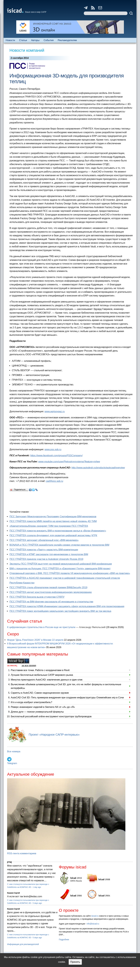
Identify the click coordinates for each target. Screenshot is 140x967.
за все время (29, 665)
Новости (10, 40)
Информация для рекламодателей (23, 944)
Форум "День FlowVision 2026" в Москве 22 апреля (35, 640)
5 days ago (37, 903)
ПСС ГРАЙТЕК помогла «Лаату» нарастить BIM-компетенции (43, 549)
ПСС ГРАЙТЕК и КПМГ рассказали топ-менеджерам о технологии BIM (48, 554)
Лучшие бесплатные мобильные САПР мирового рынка (42, 675)
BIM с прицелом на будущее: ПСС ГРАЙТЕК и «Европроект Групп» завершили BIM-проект (59, 568)
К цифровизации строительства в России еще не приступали (41, 627)
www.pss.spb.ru (52, 449)
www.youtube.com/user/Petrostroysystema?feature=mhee (69, 461)
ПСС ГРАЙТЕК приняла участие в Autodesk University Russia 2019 (46, 559)
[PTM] (9, 862)
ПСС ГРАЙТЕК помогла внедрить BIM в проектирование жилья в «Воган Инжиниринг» (57, 530)
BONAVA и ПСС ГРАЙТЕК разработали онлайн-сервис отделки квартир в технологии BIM (59, 544)
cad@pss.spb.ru (54, 481)
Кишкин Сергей (13, 893)
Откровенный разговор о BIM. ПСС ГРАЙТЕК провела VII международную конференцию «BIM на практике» (69, 573)
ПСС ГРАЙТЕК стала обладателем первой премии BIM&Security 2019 (48, 587)
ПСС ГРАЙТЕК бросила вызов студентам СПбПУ (36, 597)
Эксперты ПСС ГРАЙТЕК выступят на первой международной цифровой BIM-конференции (60, 563)
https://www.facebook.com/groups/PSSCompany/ (56, 455)
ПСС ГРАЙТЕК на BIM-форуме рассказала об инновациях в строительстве (51, 601)
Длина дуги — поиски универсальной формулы (37, 711)
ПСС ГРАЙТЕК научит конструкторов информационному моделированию (50, 592)
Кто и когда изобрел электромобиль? (31, 702)
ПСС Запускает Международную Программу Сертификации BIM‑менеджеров (52, 516)
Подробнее (64, 939)
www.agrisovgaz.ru (54, 411)
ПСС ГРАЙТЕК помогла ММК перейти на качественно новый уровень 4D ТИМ (53, 521)
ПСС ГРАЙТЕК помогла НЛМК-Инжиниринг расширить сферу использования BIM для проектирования (66, 606)
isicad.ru (94, 916)
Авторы (35, 40)
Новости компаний (26, 50)
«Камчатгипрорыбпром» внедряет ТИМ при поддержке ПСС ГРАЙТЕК (48, 526)
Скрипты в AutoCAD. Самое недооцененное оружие (40, 692)
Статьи (23, 40)
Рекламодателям (67, 40)
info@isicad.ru (93, 924)
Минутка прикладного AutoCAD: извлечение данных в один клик (46, 679)
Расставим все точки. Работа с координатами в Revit (40, 670)
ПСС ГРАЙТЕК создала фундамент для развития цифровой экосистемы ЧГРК (53, 535)
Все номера (13, 751)
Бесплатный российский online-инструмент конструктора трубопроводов (51, 716)
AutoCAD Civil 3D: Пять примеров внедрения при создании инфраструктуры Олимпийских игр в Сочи (67, 697)
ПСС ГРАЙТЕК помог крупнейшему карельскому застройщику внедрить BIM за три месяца (60, 611)
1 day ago (37, 887)
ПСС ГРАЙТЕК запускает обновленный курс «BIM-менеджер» (44, 540)
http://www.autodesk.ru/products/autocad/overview (98, 467)
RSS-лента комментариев (21, 853)
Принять (75, 961)
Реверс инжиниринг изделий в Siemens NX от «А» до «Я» (43, 707)
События (49, 40)
